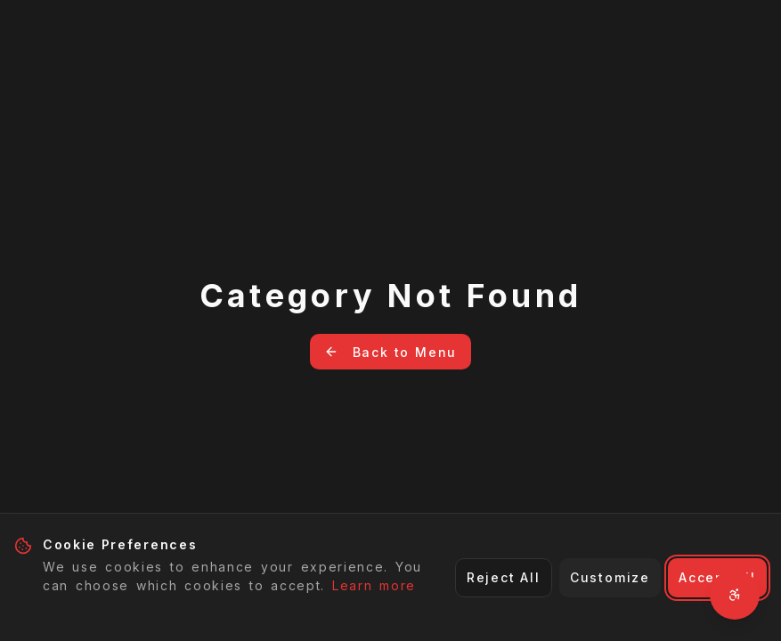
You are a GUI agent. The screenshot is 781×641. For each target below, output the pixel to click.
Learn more (374, 585)
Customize (610, 577)
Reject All (504, 577)
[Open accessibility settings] (735, 595)
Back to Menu (391, 352)
